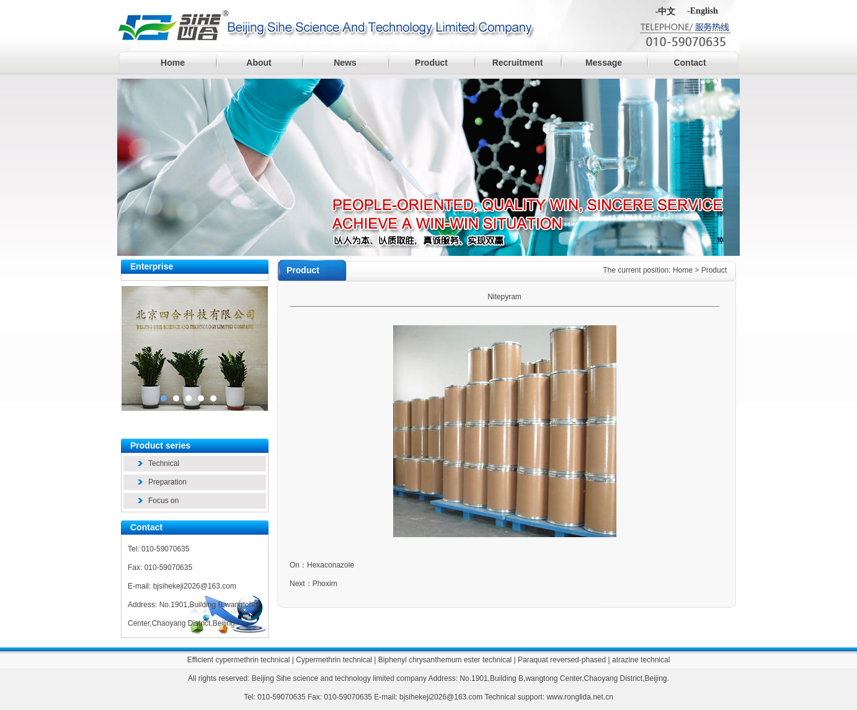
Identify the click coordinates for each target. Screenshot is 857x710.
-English (702, 10)
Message (603, 63)
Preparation (167, 482)
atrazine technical (641, 659)
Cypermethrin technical (334, 659)
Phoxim (325, 583)
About (258, 63)
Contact (689, 63)
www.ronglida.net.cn (579, 697)
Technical (163, 463)
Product (431, 63)
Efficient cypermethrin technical (238, 659)
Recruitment (517, 63)
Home (173, 63)
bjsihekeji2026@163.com (194, 586)
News (345, 63)
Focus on (163, 500)
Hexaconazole (330, 565)
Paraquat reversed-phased (562, 659)
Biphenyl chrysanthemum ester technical (445, 659)
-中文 (665, 11)
